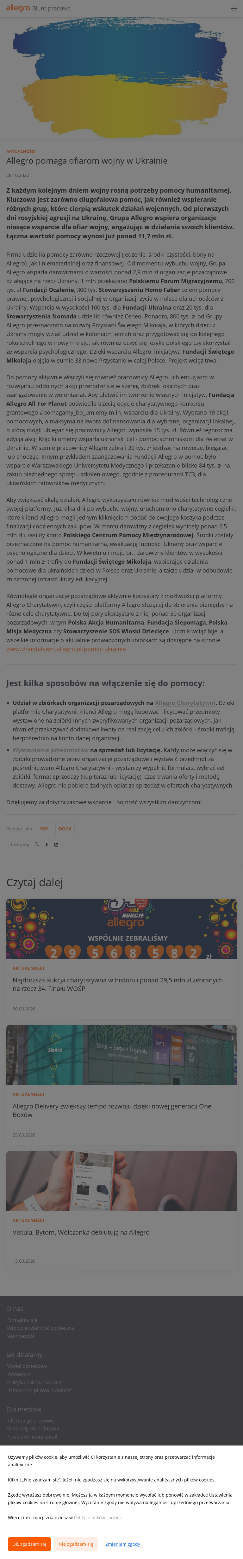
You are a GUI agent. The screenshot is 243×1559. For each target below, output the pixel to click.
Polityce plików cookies (98, 1518)
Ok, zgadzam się (29, 1544)
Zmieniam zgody (122, 1544)
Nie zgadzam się (76, 1544)
